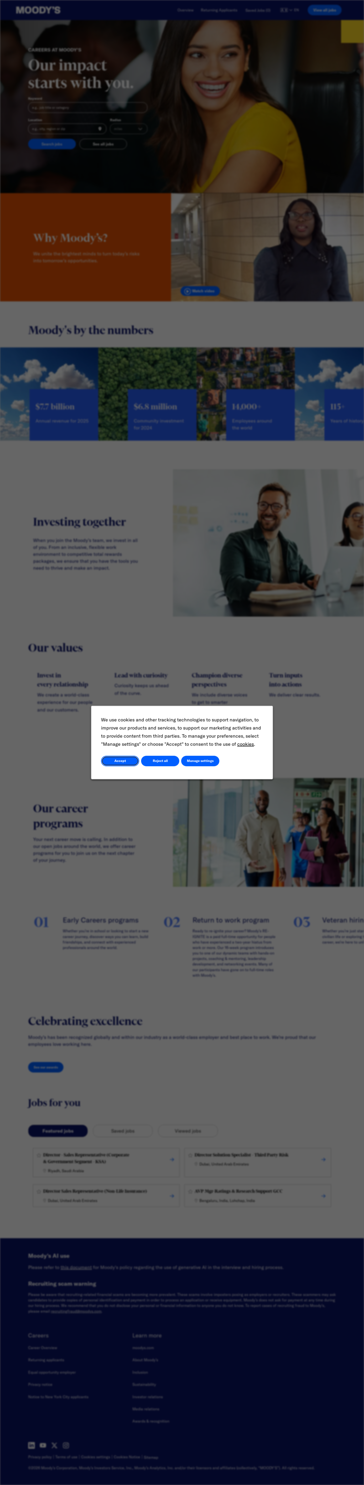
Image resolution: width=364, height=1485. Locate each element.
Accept (120, 761)
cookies (245, 744)
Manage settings (200, 761)
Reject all (160, 761)
